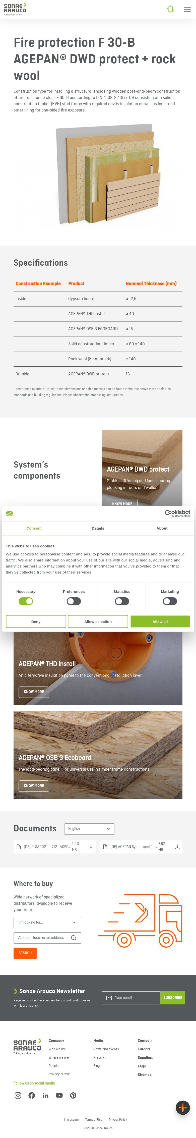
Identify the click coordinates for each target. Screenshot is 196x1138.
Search (25, 953)
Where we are (59, 1057)
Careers (144, 1049)
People (53, 1066)
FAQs (142, 1066)
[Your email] (135, 998)
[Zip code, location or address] (44, 938)
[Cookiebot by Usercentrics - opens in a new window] (168, 514)
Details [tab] (98, 528)
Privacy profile (59, 1074)
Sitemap (145, 1075)
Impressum (71, 1120)
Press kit (99, 1057)
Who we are (57, 1049)
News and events (106, 1049)
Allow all (160, 621)
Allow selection (98, 621)
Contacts (145, 1041)
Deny (36, 621)
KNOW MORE (122, 504)
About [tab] (162, 528)
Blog (96, 1066)
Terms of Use (94, 1120)
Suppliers (145, 1058)
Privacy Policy (118, 1120)
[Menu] (187, 9)
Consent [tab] (34, 528)
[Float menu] (182, 1107)
